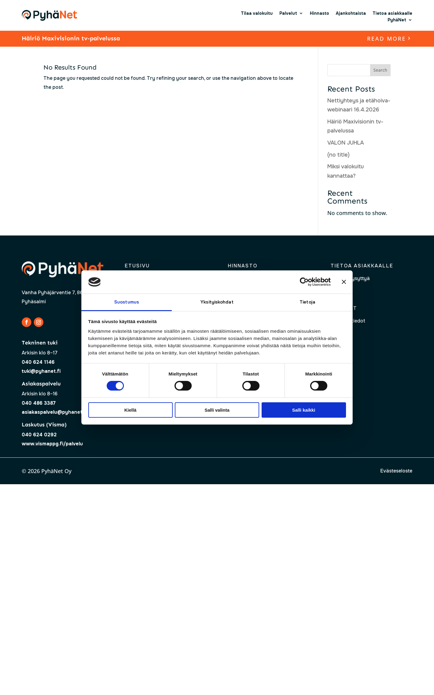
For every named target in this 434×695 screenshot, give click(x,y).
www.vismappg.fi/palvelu (52, 444)
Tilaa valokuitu (257, 13)
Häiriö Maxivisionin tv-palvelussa (71, 38)
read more (386, 38)
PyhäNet (397, 20)
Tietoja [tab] (307, 302)
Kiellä (130, 410)
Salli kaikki (303, 410)
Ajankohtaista (351, 13)
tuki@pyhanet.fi (41, 371)
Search (380, 70)
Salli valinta (217, 410)
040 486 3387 (39, 403)
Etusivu (137, 266)
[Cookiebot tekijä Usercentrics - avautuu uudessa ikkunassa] (304, 281)
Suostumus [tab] (126, 302)
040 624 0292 (39, 435)
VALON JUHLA (345, 142)
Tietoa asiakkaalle (392, 13)
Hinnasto (319, 13)
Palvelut (288, 13)
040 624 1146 (38, 362)
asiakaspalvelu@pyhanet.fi (54, 412)
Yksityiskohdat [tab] (216, 302)
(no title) (338, 154)
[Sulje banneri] (344, 282)
